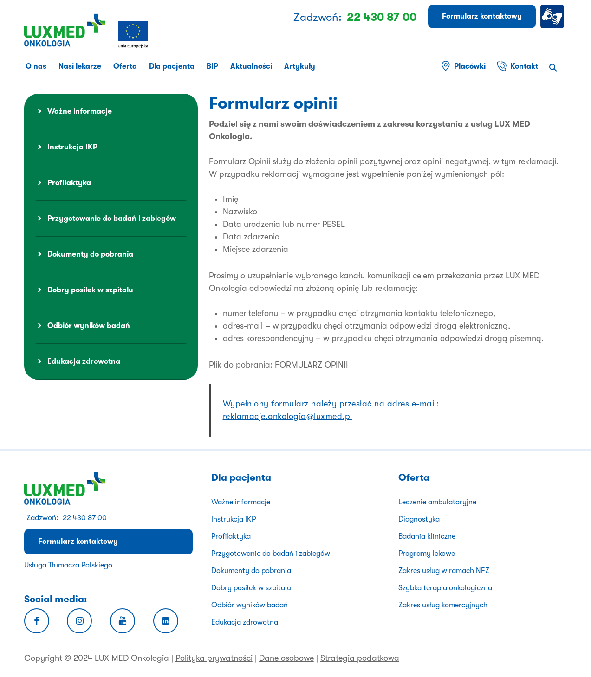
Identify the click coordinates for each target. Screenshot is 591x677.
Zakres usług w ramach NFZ (443, 571)
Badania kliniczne (426, 536)
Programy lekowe (426, 553)
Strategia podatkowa (359, 658)
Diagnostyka (419, 519)
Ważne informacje (79, 111)
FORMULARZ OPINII (311, 364)
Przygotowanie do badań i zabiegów (111, 218)
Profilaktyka (69, 183)
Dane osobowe (286, 658)
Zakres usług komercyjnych (442, 605)
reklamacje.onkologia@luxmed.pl (287, 416)
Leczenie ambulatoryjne (437, 502)
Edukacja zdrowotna (83, 361)
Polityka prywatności (214, 658)
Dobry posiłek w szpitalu (90, 290)
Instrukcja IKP (72, 147)
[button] (553, 69)
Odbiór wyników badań (88, 326)
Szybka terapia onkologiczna (445, 588)
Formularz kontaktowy (78, 541)
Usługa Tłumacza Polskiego (68, 565)
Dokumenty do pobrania (90, 254)
